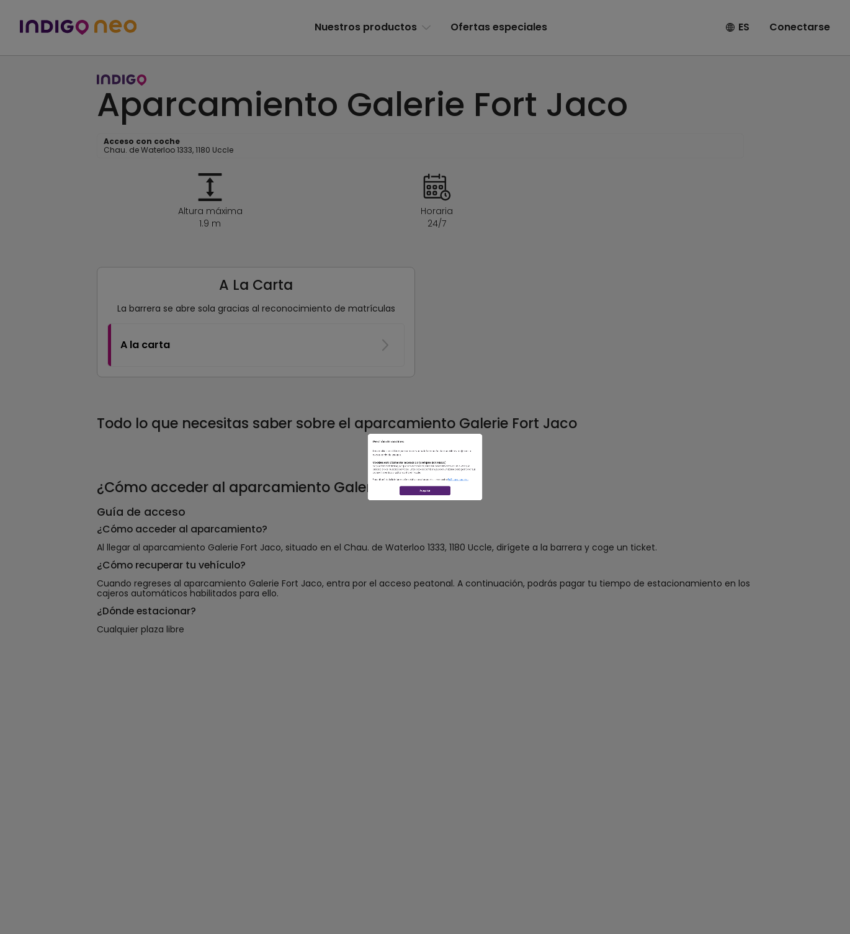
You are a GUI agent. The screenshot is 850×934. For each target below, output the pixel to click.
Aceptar (425, 559)
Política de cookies (554, 516)
